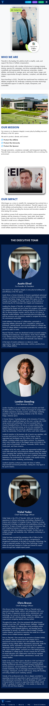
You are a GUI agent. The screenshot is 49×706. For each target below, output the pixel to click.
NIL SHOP (28, 2)
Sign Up (41, 2)
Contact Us (16, 10)
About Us (21, 705)
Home (3, 705)
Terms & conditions (39, 705)
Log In (35, 2)
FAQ (29, 705)
